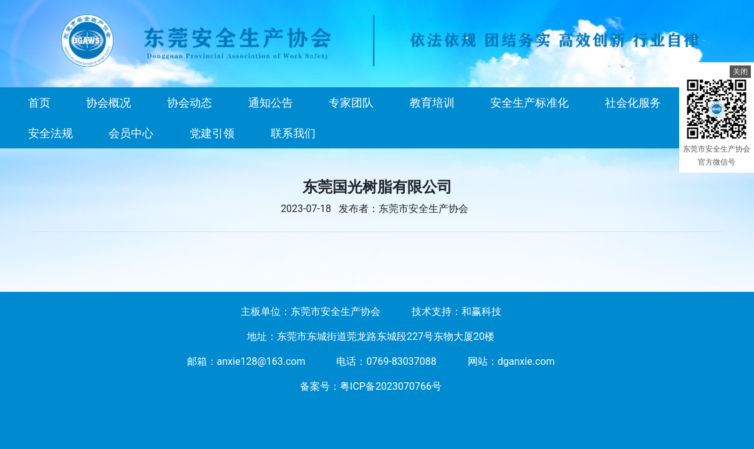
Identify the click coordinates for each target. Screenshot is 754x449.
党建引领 (212, 133)
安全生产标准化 (529, 102)
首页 (39, 102)
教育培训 (432, 102)
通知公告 (270, 102)
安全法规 (50, 133)
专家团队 (351, 102)
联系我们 (293, 133)
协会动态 (189, 102)
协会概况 (108, 102)
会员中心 (131, 133)
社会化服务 (633, 102)
